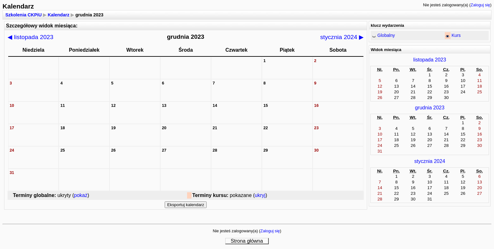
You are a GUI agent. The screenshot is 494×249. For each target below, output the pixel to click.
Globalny (386, 35)
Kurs (456, 35)
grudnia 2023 (429, 107)
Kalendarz (58, 14)
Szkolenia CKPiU (23, 14)
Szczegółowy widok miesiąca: (42, 25)
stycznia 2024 (342, 37)
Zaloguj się (480, 5)
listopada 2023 (30, 37)
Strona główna (247, 241)
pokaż (81, 195)
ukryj (260, 195)
